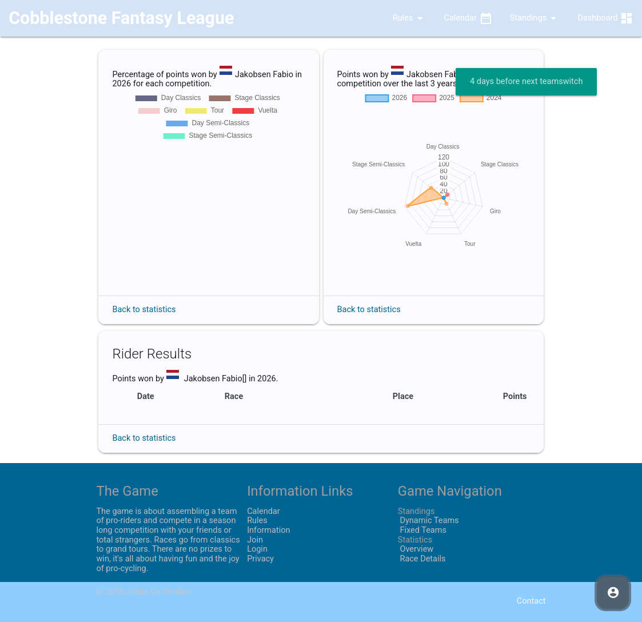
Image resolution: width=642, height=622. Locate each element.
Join (255, 540)
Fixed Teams (422, 530)
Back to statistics (144, 309)
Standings (535, 18)
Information (268, 530)
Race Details (422, 559)
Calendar (468, 18)
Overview (415, 549)
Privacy (260, 559)
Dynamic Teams (428, 520)
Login (257, 549)
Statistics (415, 540)
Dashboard (605, 18)
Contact (531, 601)
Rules (400, 18)
